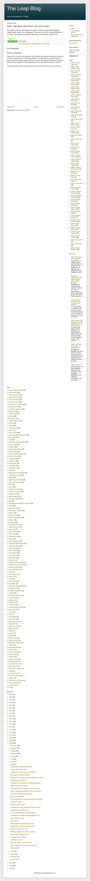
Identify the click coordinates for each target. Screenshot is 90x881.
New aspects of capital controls (20, 775)
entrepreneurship (14, 567)
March (13, 854)
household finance (14, 569)
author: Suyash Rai (77, 240)
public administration (15, 449)
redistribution (13, 553)
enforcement (12, 616)
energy (11, 487)
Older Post (60, 107)
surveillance (12, 605)
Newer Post (11, 107)
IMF (10, 614)
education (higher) (14, 498)
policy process (13, 406)
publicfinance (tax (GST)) (16, 564)
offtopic (11, 631)
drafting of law (13, 508)
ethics (10, 484)
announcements (14, 399)
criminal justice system (15, 607)
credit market (13, 444)
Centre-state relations (15, 668)
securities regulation (15, 409)
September (14, 753)
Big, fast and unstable (17, 796)
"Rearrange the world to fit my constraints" (23, 772)
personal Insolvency (15, 675)
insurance (12, 649)
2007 (11, 863)
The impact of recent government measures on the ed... (27, 777)
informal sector (13, 536)
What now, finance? (16, 802)
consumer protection (15, 482)
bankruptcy (12, 461)
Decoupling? (14, 821)
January (13, 859)
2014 (11, 727)
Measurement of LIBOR (17, 804)
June (12, 761)
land (10, 501)
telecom (11, 520)
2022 (11, 705)
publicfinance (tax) (14, 489)
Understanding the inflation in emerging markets (25, 788)
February (14, 856)
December (14, 745)
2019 (11, 713)
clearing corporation (15, 595)
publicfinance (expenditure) (17, 442)
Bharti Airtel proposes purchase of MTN (22, 826)
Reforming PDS (15, 848)
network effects (13, 661)
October (13, 751)
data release (12, 609)
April (12, 851)
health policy (12, 494)
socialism (11, 447)
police (10, 572)
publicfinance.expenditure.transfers (19, 503)
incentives (12, 522)
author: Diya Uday (76, 119)
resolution (12, 602)
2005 (11, 868)
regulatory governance (15, 480)
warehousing (13, 654)
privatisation (12, 557)
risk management (14, 541)
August (13, 756)
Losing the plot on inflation (18, 837)
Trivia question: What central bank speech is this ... (26, 807)
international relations (15, 510)
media (10, 579)
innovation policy (14, 621)
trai (10, 687)
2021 (11, 708)
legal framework (13, 496)
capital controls (26, 43)
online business (13, 652)
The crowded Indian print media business (23, 812)
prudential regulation (15, 590)
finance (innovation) (15, 491)
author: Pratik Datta (77, 183)
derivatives (12, 411)
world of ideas (13, 451)
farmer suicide (13, 638)
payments (12, 529)
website (45, 32)
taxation (11, 645)
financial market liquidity (16, 454)
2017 (11, 719)
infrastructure (13, 458)
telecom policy (13, 666)
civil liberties (12, 581)
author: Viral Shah (76, 244)
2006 (11, 865)
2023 (11, 702)
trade (10, 470)
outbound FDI (13, 619)
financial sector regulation (16, 473)
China (10, 439)
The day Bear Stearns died (18, 769)
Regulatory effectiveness (16, 543)
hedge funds (12, 628)
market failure (13, 550)
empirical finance (14, 527)
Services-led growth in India (18, 829)
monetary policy (45, 43)
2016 (11, 721)
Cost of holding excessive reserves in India (23, 845)
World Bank (12, 624)
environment (12, 598)
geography (12, 583)
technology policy (14, 546)
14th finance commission (16, 680)
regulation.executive (15, 642)
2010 (11, 737)
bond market (12, 437)
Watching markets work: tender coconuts (22, 831)
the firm (11, 423)
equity (10, 430)
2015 (11, 724)
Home (36, 107)
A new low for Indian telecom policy (21, 794)
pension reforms (14, 456)
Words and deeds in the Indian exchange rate (76, 345)
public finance (13, 574)
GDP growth (12, 414)
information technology (16, 404)
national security (14, 640)
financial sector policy (15, 390)
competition (12, 465)
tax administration (14, 664)
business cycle (13, 428)
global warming (13, 659)
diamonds (12, 656)
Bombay (11, 513)
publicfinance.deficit (15, 475)
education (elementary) (16, 562)
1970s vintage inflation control (19, 834)
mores (10, 612)
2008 (11, 743)
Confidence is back (16, 840)
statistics (11, 678)
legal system (12, 392)
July (12, 759)
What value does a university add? (21, 842)
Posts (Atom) (73, 43)
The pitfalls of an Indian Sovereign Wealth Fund (25, 815)
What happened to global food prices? (22, 823)
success (11, 633)
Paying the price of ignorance (19, 810)
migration (11, 600)
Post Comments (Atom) (22, 110)
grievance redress (14, 626)
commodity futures (14, 524)
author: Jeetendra (76, 139)
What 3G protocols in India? (18, 785)
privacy (11, 539)
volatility (11, 593)
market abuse (13, 673)
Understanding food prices (18, 780)
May (12, 764)
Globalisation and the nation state (20, 767)
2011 (11, 735)
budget (11, 671)
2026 (11, 694)
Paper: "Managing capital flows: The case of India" (25, 791)
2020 (11, 710)
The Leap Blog (24, 8)
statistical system (14, 421)
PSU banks (12, 534)
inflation (11, 425)
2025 (11, 697)
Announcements (76, 364)
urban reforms (13, 548)
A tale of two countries (17, 818)
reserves (11, 576)
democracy (12, 418)
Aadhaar (11, 635)
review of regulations (15, 517)
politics (11, 477)
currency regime (35, 43)
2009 (11, 740)
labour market (13, 515)
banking (11, 416)
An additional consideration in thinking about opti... (25, 783)
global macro (13, 468)
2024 (11, 700)
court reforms (13, 555)
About (73, 28)
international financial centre (17, 435)
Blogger (53, 873)
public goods (12, 463)
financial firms (13, 432)
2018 (11, 716)
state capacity (13, 531)
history (11, 505)
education (12, 560)
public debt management (16, 586)
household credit (14, 647)
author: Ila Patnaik (76, 135)
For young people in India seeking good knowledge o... (27, 799)
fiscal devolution (14, 682)
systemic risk (13, 588)
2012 (11, 732)
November (14, 748)
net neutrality (13, 685)
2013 (11, 729)
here (56, 34)
